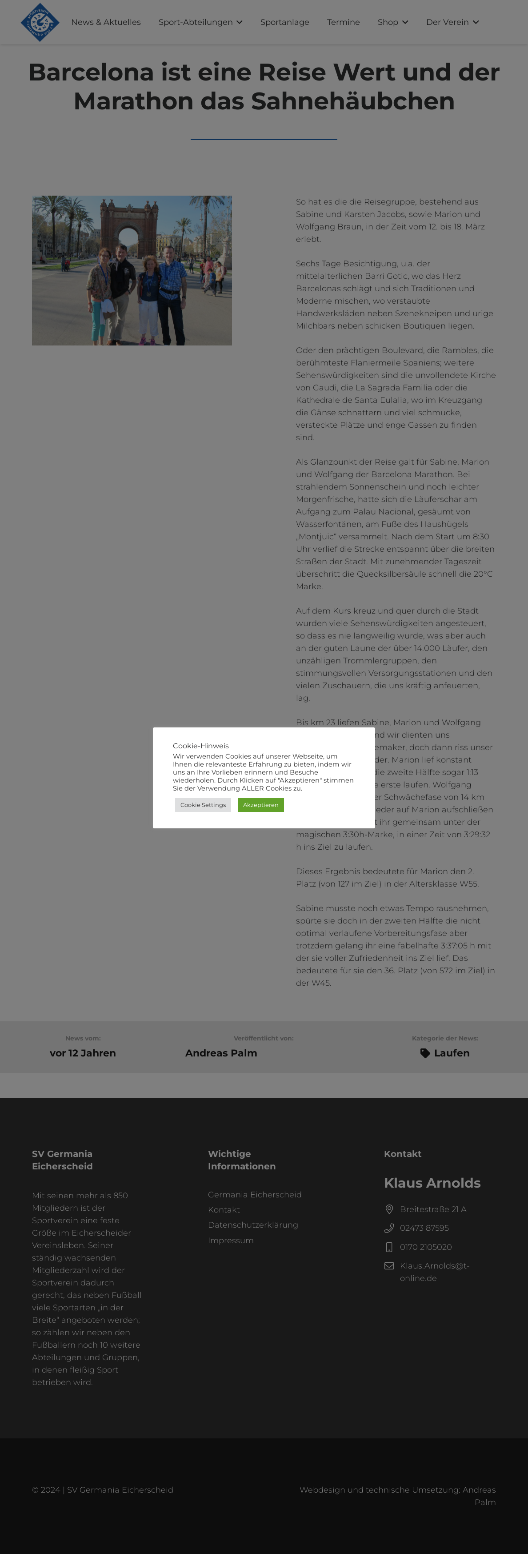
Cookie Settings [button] (203, 804)
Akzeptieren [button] (261, 804)
